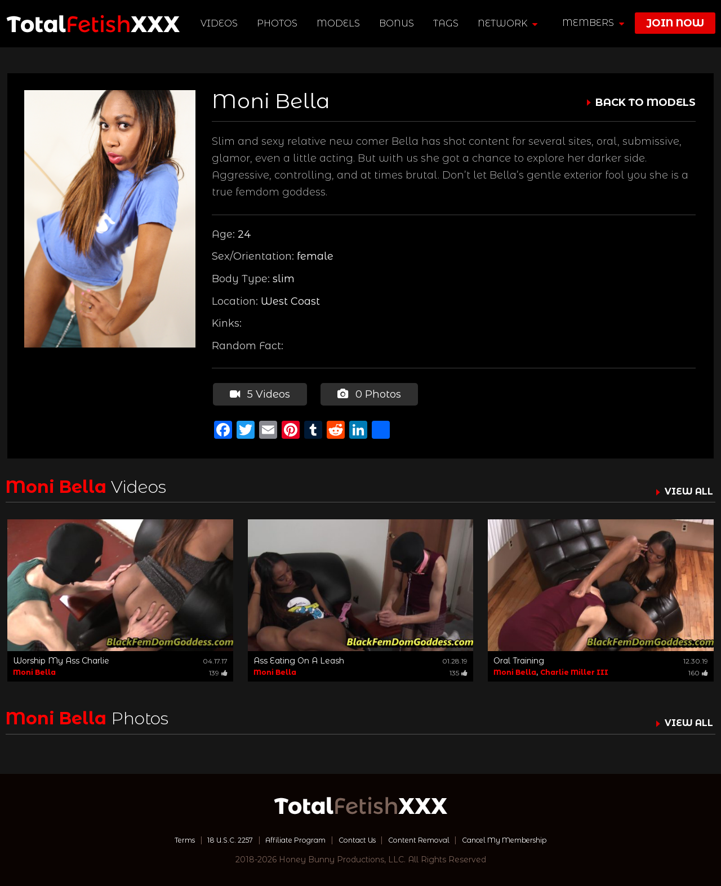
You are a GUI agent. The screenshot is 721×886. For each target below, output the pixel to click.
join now (675, 23)
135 (458, 671)
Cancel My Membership (523, 838)
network (509, 23)
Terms (160, 838)
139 (218, 671)
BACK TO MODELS (645, 102)
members (593, 22)
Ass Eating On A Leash (298, 659)
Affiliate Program (286, 838)
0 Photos (367, 393)
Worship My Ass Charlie (61, 659)
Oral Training (518, 659)
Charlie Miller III (574, 670)
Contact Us (355, 838)
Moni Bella (34, 670)
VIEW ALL (686, 489)
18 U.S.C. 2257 (212, 838)
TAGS (447, 23)
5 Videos (258, 393)
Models (340, 23)
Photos (279, 23)
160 (698, 671)
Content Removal (425, 838)
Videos (220, 23)
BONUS (398, 23)
